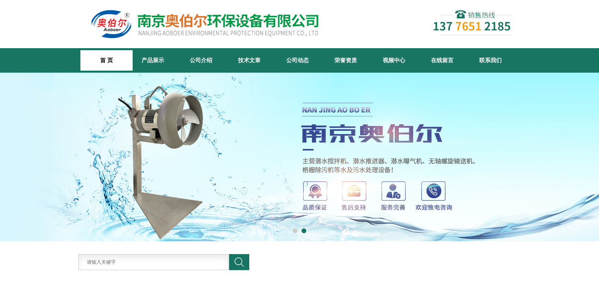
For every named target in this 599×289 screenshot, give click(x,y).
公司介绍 (201, 60)
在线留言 (442, 60)
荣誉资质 (345, 60)
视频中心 (394, 60)
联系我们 (490, 60)
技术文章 (249, 60)
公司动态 (297, 60)
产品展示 (153, 60)
